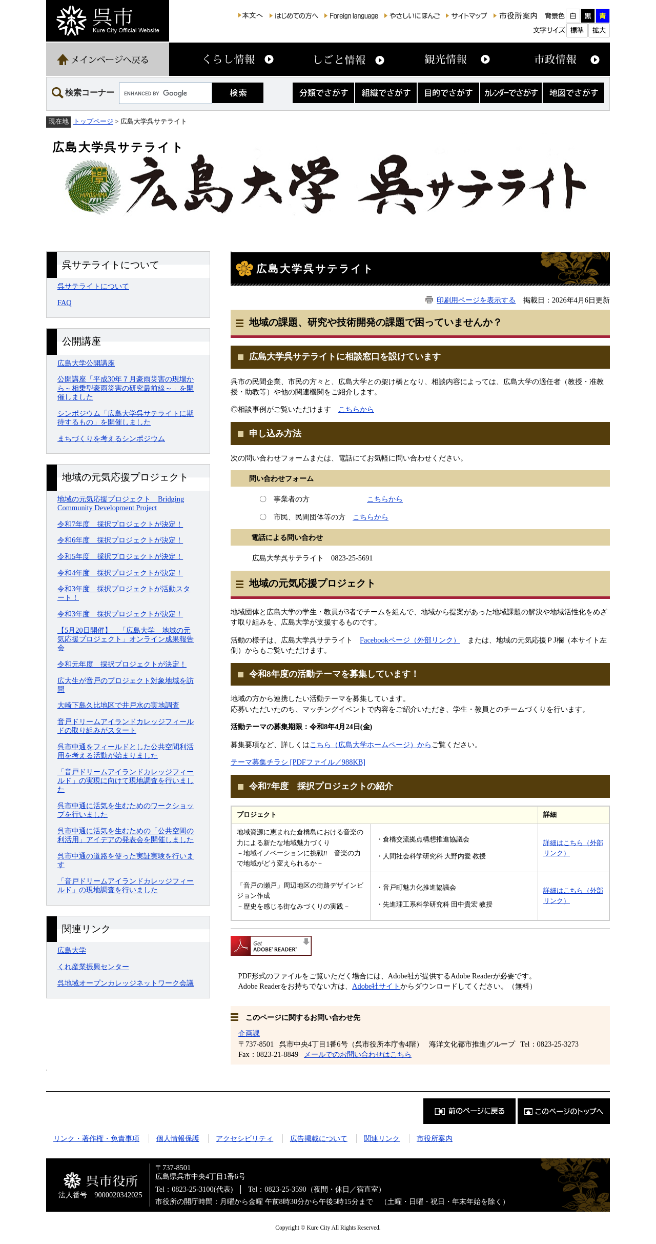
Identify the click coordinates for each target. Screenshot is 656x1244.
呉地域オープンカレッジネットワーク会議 (125, 983)
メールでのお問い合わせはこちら (358, 1054)
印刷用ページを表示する (476, 300)
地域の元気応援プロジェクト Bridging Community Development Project (120, 503)
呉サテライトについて (93, 286)
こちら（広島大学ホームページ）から (371, 744)
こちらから (356, 409)
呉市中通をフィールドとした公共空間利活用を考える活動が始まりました (125, 751)
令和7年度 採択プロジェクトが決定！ (120, 524)
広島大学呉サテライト (118, 147)
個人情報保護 (177, 1138)
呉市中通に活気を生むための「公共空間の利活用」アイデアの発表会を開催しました (125, 835)
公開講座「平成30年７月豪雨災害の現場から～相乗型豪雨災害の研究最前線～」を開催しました (125, 388)
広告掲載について (318, 1138)
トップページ (93, 121)
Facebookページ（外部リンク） (410, 640)
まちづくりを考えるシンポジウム (111, 438)
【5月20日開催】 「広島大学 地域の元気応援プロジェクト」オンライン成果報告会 (125, 639)
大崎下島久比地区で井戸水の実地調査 (118, 705)
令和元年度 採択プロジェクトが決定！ (122, 664)
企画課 (249, 1033)
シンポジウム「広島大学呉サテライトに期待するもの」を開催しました (125, 417)
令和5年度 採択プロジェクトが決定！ (120, 556)
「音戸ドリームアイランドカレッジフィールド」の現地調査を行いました (125, 885)
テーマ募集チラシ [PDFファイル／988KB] (298, 762)
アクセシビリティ (244, 1138)
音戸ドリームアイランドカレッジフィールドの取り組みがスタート (125, 725)
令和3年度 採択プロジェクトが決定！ (120, 614)
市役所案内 (435, 1138)
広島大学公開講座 (86, 363)
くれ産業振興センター (93, 966)
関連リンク (382, 1138)
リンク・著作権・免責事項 (96, 1138)
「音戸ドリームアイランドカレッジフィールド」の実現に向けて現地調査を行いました (125, 781)
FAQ (64, 302)
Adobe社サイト (376, 986)
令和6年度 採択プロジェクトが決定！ (120, 540)
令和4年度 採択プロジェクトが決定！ (120, 573)
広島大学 (71, 950)
